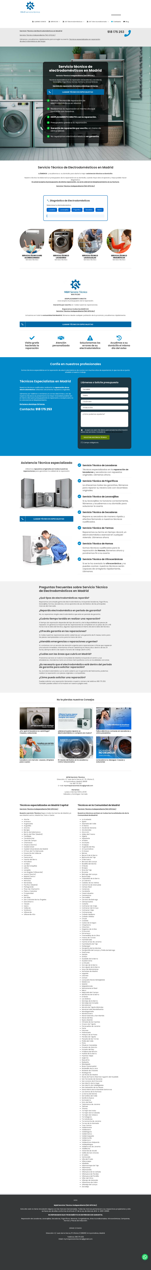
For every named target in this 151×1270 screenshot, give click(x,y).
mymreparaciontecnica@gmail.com (78, 785)
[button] (145, 1257)
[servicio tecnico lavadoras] (61, 230)
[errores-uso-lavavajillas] (90, 230)
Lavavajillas (64, 210)
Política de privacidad (114, 432)
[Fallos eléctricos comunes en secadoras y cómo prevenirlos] (113, 718)
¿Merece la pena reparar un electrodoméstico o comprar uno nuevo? (75, 732)
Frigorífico (77, 210)
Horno (99, 210)
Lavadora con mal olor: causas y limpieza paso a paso (37, 761)
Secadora (88, 210)
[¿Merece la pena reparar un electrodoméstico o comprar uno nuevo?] (75, 718)
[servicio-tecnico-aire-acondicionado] (32, 230)
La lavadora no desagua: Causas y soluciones (110, 761)
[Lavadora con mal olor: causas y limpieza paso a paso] (37, 747)
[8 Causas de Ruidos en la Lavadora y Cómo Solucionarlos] (75, 747)
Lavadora (51, 210)
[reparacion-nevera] (119, 230)
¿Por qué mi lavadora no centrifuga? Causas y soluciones (35, 732)
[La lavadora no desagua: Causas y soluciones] (113, 747)
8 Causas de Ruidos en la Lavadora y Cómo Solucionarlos (73, 761)
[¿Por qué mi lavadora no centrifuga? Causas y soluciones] (37, 718)
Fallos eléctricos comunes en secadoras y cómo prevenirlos (113, 732)
